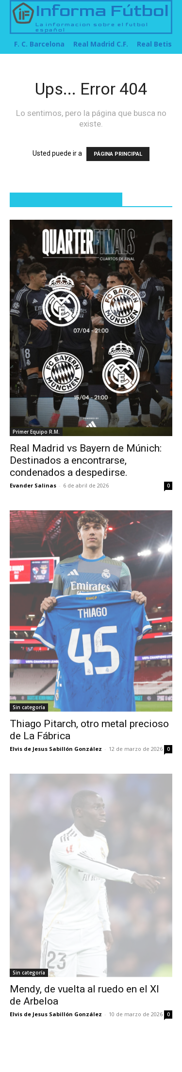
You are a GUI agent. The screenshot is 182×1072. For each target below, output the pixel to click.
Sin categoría (29, 707)
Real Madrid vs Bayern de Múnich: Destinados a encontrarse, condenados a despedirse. (86, 460)
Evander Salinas (33, 485)
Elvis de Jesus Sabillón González (56, 748)
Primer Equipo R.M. (36, 431)
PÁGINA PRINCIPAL (118, 154)
